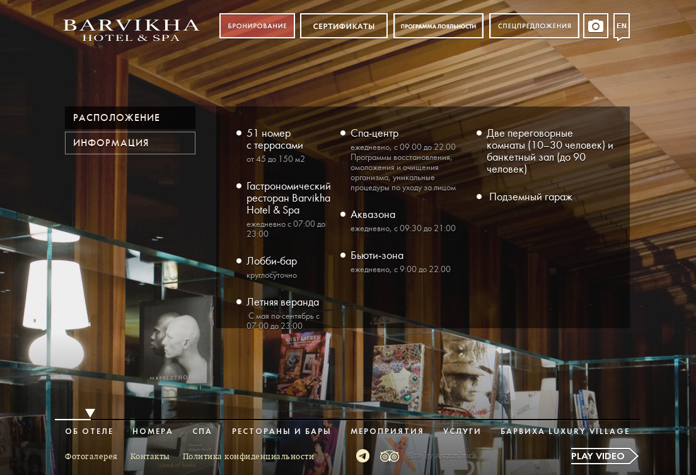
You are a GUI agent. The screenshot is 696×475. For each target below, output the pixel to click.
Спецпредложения (534, 26)
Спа (202, 432)
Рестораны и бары (282, 432)
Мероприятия (387, 432)
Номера (152, 432)
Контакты (150, 457)
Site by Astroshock (442, 456)
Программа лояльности (438, 26)
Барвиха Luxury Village (565, 432)
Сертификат (344, 26)
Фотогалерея (91, 457)
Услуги (462, 432)
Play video (598, 457)
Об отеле (89, 432)
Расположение (116, 117)
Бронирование (257, 26)
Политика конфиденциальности (249, 457)
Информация (111, 143)
